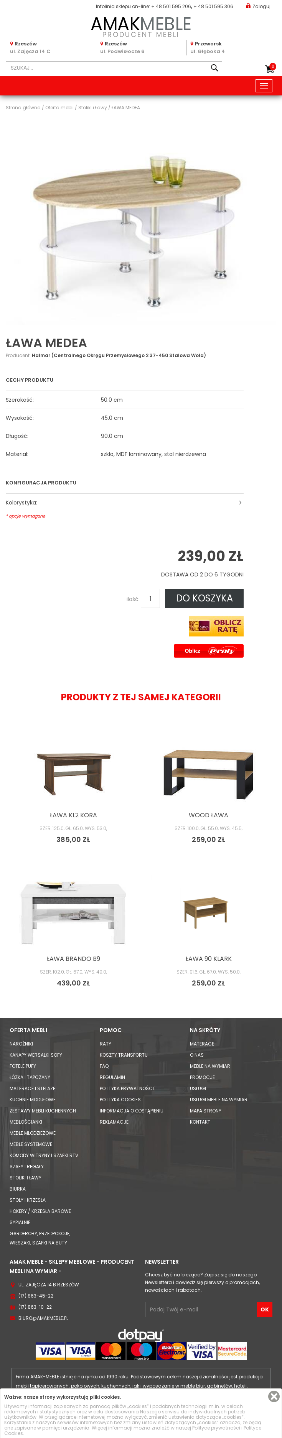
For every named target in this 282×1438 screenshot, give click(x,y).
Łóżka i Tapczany (30, 1077)
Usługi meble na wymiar (218, 1099)
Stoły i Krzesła (28, 1200)
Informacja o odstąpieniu (131, 1110)
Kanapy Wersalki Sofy (36, 1055)
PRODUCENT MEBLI (141, 25)
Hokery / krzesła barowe (40, 1211)
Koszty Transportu (124, 1055)
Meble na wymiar (210, 1066)
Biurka (18, 1189)
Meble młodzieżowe (33, 1133)
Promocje (202, 1077)
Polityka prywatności (127, 1088)
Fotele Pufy (23, 1066)
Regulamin (112, 1077)
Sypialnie (20, 1222)
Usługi (198, 1088)
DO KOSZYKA (204, 598)
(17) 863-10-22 (35, 1307)
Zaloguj (258, 6)
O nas (197, 1055)
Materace (202, 1044)
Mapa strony (205, 1110)
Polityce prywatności (216, 1428)
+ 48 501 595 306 (213, 6)
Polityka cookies (120, 1099)
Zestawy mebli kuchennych (43, 1110)
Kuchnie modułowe (33, 1099)
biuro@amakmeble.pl (43, 1318)
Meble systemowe (31, 1144)
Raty (105, 1044)
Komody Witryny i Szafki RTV (44, 1155)
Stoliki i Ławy (25, 1177)
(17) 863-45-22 (35, 1296)
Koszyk (272, 66)
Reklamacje (114, 1122)
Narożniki (21, 1044)
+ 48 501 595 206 (171, 6)
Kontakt (200, 1122)
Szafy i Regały (27, 1166)
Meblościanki (26, 1122)
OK (265, 1309)
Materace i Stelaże (32, 1088)
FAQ (104, 1066)
